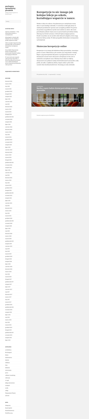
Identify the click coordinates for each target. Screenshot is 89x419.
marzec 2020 (8, 236)
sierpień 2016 (8, 312)
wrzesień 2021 (8, 195)
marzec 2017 (8, 297)
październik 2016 (9, 307)
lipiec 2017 (7, 287)
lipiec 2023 (7, 147)
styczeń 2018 (8, 276)
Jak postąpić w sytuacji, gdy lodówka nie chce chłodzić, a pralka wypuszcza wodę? (12, 39)
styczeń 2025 (8, 111)
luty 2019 (7, 251)
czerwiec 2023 (8, 149)
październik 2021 (9, 193)
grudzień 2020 (8, 218)
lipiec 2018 (7, 264)
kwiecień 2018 (8, 269)
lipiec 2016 (7, 314)
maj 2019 (7, 248)
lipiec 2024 (7, 124)
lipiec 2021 (7, 200)
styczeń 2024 (8, 137)
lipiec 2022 (7, 170)
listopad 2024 (8, 114)
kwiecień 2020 (8, 233)
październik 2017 (9, 281)
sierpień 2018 (8, 261)
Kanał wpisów (8, 408)
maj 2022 (7, 175)
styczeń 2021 (8, 215)
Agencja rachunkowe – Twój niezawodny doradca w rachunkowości (12, 33)
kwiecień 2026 (8, 81)
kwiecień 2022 (8, 177)
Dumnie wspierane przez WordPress (45, 115)
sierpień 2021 (8, 198)
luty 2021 (7, 213)
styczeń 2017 (8, 302)
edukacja (7, 362)
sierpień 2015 (8, 337)
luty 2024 (7, 134)
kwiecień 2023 (8, 152)
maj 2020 (7, 231)
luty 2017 (7, 299)
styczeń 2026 (8, 89)
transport (7, 385)
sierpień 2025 (8, 96)
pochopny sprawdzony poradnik (10, 8)
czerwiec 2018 (8, 266)
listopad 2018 (8, 259)
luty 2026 (7, 86)
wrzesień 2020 (8, 223)
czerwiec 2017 (8, 289)
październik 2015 (9, 332)
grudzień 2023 (8, 139)
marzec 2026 (8, 84)
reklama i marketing (10, 375)
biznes (6, 355)
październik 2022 (9, 162)
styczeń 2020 (8, 238)
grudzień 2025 (8, 91)
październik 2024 (9, 117)
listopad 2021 (8, 190)
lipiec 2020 (7, 228)
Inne (6, 365)
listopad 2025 (8, 94)
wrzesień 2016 (8, 309)
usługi (6, 390)
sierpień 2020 (8, 226)
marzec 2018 (8, 271)
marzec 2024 (8, 132)
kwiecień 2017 (8, 294)
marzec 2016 (8, 320)
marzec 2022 (8, 180)
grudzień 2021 (8, 188)
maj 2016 (7, 317)
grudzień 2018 (8, 256)
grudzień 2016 (8, 304)
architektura (8, 350)
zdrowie (7, 395)
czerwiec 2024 (8, 127)
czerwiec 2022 (8, 172)
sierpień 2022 (8, 167)
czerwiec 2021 (8, 203)
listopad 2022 (8, 160)
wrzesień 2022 (8, 165)
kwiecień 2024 (8, 129)
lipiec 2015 (7, 340)
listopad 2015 (8, 330)
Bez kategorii (8, 352)
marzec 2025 (8, 109)
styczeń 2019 (8, 254)
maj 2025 (7, 104)
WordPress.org (8, 413)
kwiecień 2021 (8, 208)
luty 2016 (7, 322)
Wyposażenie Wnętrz (10, 393)
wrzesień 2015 (8, 335)
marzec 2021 (8, 210)
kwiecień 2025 (8, 106)
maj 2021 (7, 205)
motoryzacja (8, 370)
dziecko (7, 360)
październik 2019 (9, 241)
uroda (6, 388)
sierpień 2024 (8, 122)
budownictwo (8, 357)
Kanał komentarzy (9, 410)
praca (6, 372)
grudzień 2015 (8, 327)
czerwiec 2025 (8, 101)
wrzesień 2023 (8, 142)
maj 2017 (7, 292)
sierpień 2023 (8, 144)
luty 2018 (7, 274)
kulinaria (7, 367)
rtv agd (7, 380)
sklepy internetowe (10, 383)
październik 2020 (9, 221)
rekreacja (7, 378)
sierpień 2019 (8, 243)
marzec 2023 (8, 155)
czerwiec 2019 (8, 246)
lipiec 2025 (7, 99)
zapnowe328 (52, 74)
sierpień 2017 (8, 284)
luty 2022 (7, 182)
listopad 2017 (8, 279)
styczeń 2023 (8, 157)
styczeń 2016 (8, 325)
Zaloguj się (7, 405)
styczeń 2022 (8, 185)
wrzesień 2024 (8, 119)
